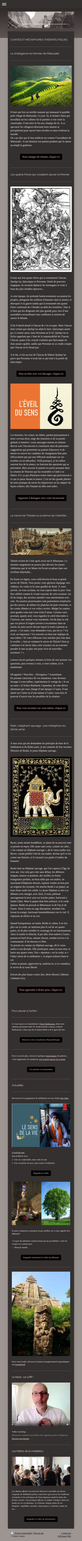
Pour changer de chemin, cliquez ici (41, 156)
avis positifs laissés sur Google (52, 1059)
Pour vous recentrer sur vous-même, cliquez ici (41, 708)
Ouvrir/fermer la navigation (41, 4)
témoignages (51, 1056)
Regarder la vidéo (41, 1173)
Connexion (66, 1533)
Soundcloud (20, 1364)
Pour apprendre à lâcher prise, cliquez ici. (41, 989)
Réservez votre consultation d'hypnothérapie (41, 1040)
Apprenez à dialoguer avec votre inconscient (41, 498)
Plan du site (38, 1533)
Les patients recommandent (41, 1069)
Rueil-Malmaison (47, 1024)
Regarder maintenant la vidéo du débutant (41, 1257)
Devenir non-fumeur (20, 1438)
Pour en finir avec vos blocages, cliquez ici (41, 373)
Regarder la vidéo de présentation (41, 1519)
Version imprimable (21, 1533)
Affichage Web (64, 1536)
